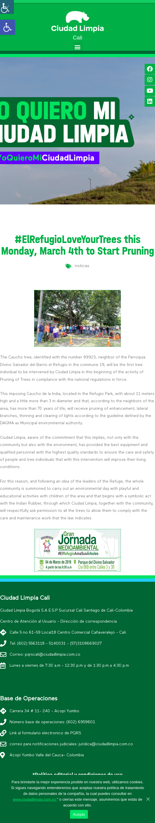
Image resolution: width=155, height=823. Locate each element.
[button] (77, 47)
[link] (7, 27)
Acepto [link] (79, 814)
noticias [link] (82, 266)
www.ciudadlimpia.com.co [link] (35, 799)
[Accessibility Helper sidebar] (7, 7)
